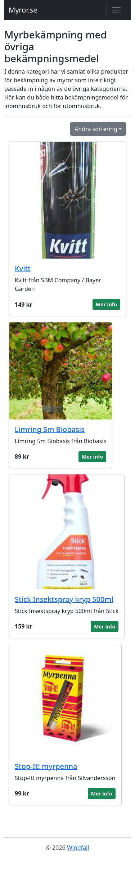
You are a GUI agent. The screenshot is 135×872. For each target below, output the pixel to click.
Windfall (78, 848)
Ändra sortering (96, 129)
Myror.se (23, 10)
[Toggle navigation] (116, 10)
